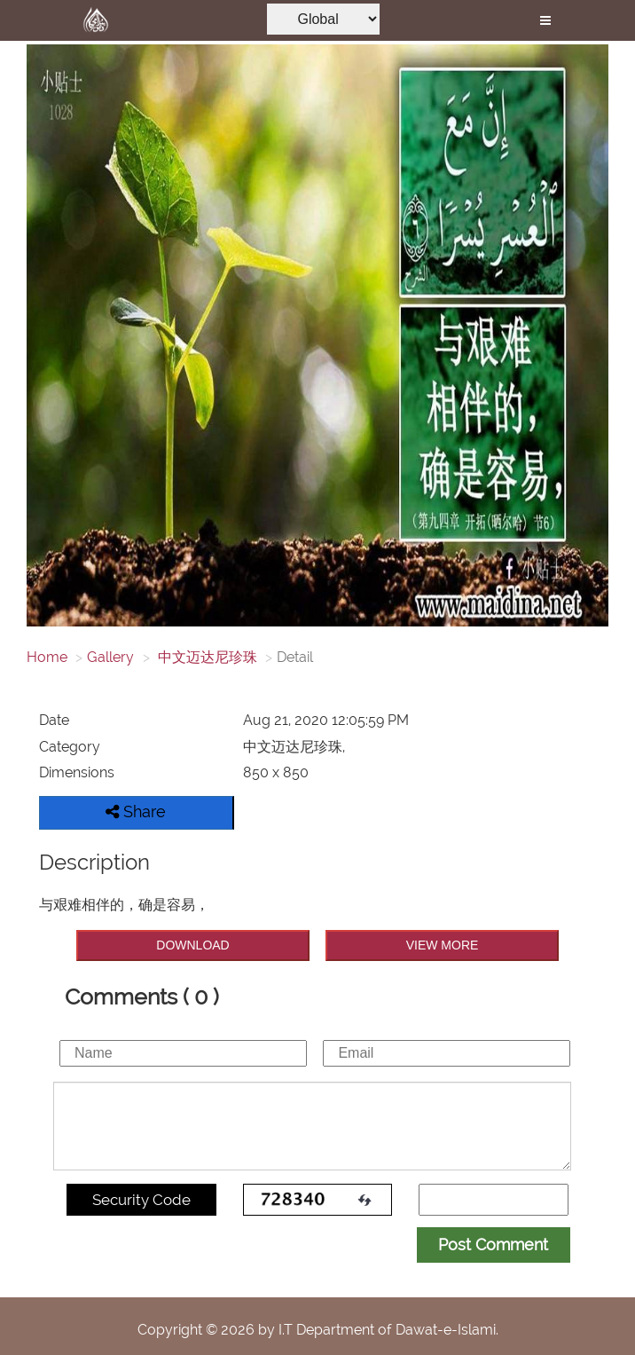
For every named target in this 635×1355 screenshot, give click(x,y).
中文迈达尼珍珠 (205, 657)
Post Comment (493, 1244)
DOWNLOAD (192, 945)
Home (47, 657)
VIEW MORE (442, 945)
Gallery (110, 657)
